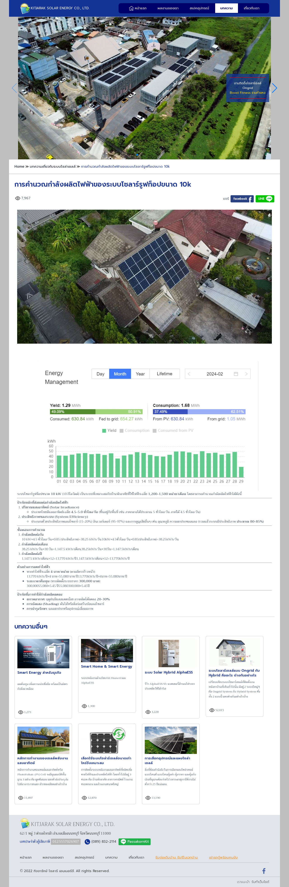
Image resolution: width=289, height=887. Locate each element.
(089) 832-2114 (103, 841)
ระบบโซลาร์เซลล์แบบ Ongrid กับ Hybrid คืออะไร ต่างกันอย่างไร (234, 673)
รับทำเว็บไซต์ (260, 882)
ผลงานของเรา (168, 8)
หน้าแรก (141, 8)
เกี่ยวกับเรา (251, 8)
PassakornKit (138, 841)
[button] (137, 155)
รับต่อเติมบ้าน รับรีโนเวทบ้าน (176, 857)
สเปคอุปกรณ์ (199, 8)
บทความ (226, 8)
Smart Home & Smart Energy (106, 666)
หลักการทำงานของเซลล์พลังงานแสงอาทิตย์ (42, 760)
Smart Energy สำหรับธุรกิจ (39, 672)
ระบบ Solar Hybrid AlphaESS (169, 672)
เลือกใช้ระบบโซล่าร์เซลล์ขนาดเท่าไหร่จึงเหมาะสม (106, 760)
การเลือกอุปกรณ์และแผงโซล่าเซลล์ (167, 760)
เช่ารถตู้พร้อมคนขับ (223, 857)
